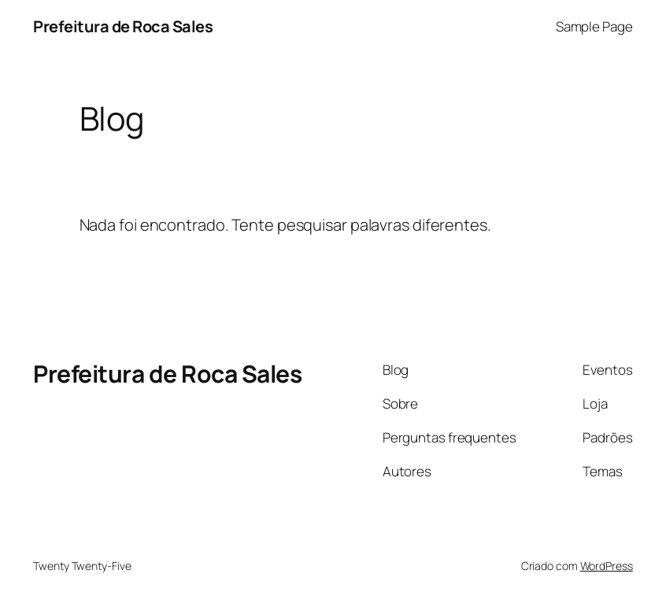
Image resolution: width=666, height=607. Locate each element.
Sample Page (594, 26)
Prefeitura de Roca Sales (123, 26)
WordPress (606, 565)
